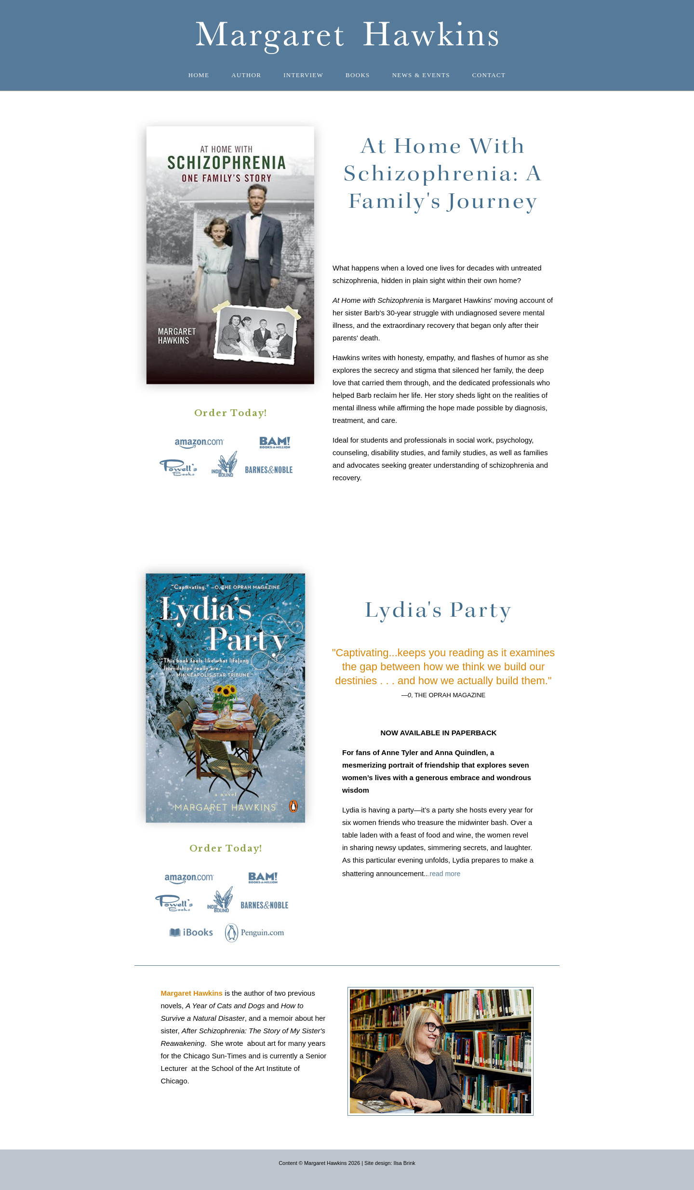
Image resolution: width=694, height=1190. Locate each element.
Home (198, 75)
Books (358, 75)
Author (246, 75)
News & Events (421, 75)
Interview (303, 75)
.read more (444, 874)
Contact (489, 75)
